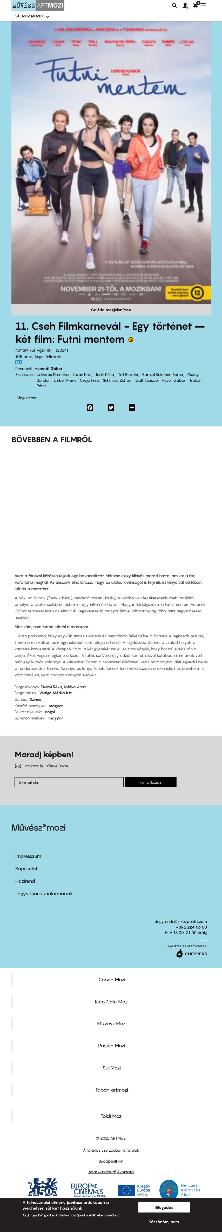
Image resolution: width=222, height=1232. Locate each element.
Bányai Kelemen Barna (162, 374)
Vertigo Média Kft (55, 692)
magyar (56, 705)
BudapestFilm (111, 1161)
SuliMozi (112, 1068)
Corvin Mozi (111, 979)
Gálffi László (146, 380)
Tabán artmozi (111, 1090)
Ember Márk (65, 380)
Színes (35, 699)
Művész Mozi (111, 1023)
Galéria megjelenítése (111, 309)
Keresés (174, 5)
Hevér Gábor (173, 380)
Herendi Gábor (48, 368)
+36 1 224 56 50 (191, 927)
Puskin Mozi (111, 1045)
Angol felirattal (47, 356)
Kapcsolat (26, 868)
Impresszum (28, 856)
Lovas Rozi (82, 374)
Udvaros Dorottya (53, 374)
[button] (187, 5)
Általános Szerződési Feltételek (111, 1150)
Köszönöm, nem (164, 1221)
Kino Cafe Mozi (112, 1001)
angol (50, 711)
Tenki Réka (104, 374)
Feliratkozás (151, 782)
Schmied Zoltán (117, 380)
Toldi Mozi (112, 1116)
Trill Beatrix (128, 374)
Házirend (25, 881)
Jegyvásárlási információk (44, 893)
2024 (62, 350)
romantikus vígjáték (33, 350)
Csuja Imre (89, 380)
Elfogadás (164, 1207)
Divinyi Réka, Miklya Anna (63, 686)
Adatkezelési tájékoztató (111, 1171)
